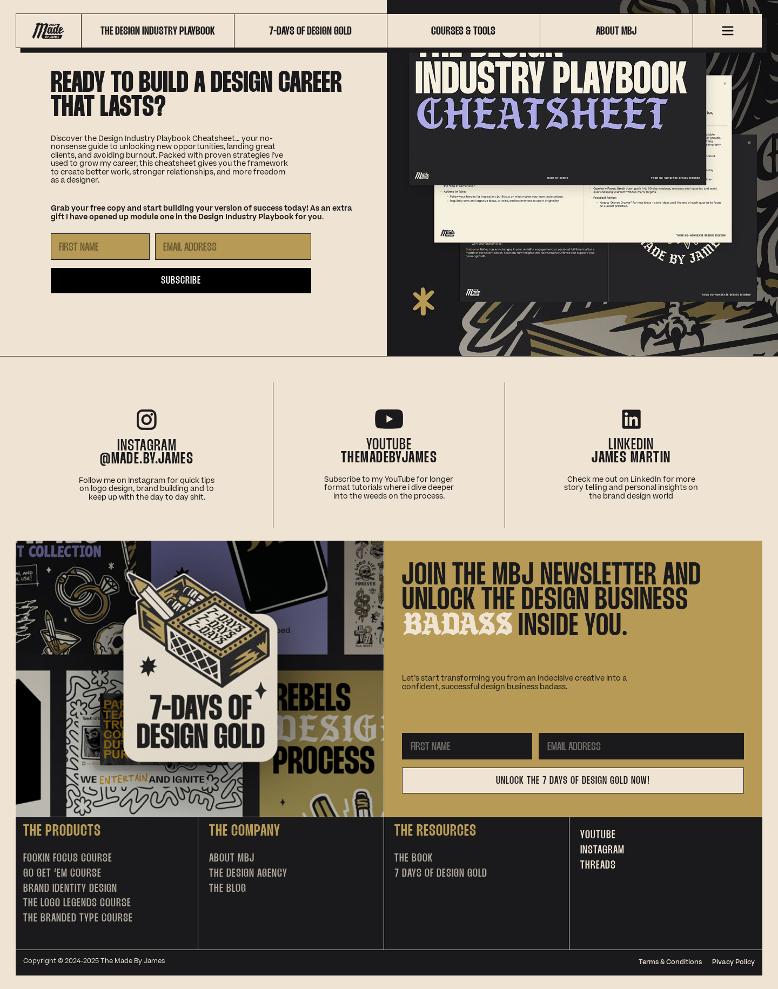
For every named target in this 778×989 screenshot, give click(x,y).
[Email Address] (233, 246)
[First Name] (100, 246)
